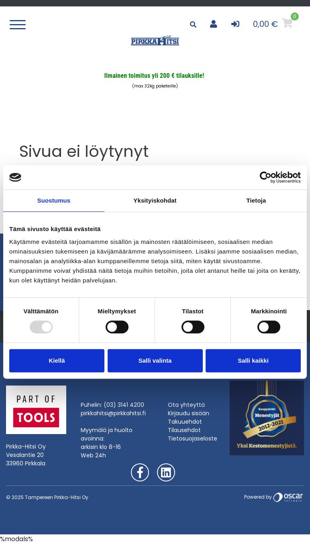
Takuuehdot (185, 422)
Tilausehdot (184, 430)
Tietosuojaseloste (192, 438)
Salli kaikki (253, 360)
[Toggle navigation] (19, 24)
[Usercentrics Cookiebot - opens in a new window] (265, 177)
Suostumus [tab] (54, 200)
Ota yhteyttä (186, 405)
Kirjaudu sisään (188, 413)
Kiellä (57, 360)
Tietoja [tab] (256, 200)
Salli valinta (155, 360)
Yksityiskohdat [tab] (154, 200)
